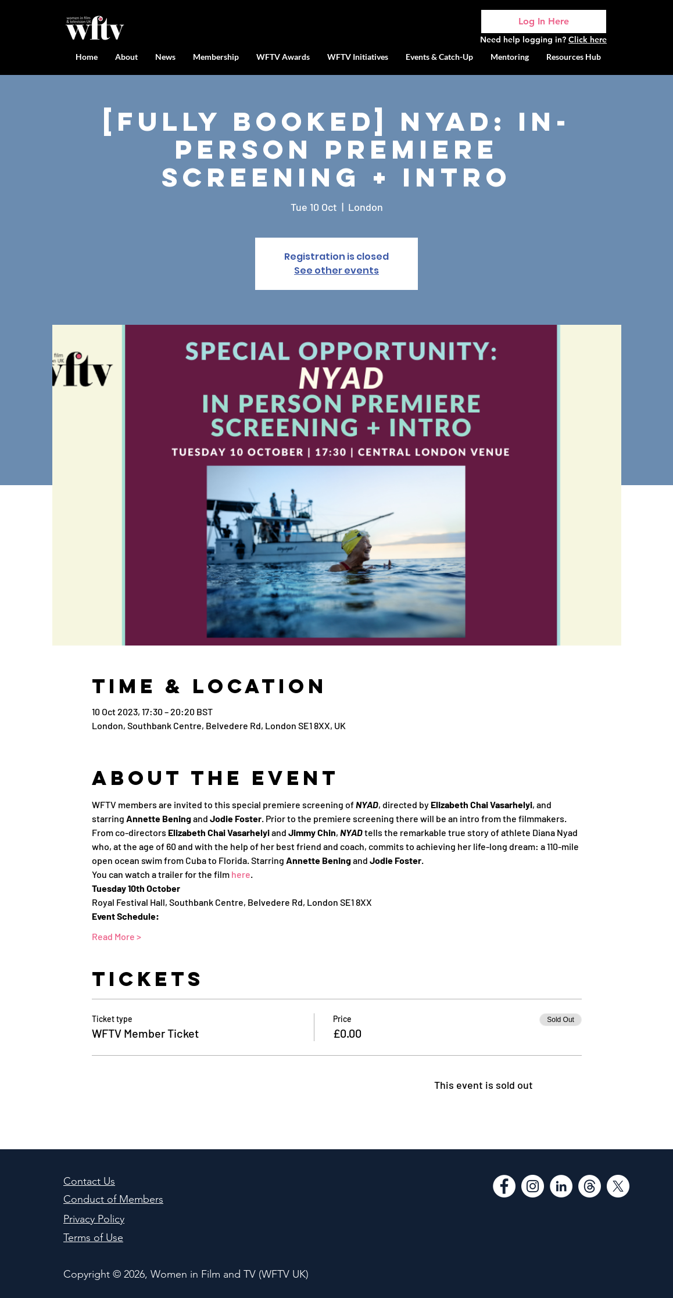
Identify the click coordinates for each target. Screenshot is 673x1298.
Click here (587, 39)
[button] (357, 57)
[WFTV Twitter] (618, 1186)
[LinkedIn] (561, 1186)
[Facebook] (504, 1186)
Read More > (116, 936)
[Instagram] (532, 1186)
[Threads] (589, 1186)
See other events (336, 270)
